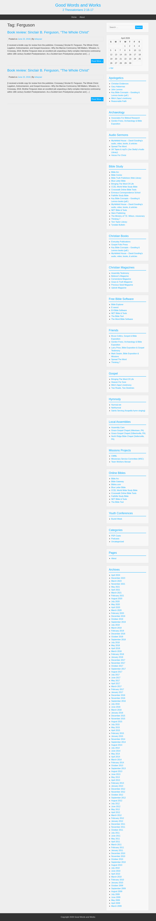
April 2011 (115, 842)
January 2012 (117, 821)
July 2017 (115, 675)
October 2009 (117, 886)
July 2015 (115, 724)
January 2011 (117, 850)
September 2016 (118, 701)
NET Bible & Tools (119, 210)
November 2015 (118, 719)
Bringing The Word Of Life (122, 184)
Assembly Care (117, 427)
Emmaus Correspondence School (125, 193)
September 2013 (118, 768)
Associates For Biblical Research (125, 118)
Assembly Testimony (120, 273)
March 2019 (116, 628)
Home (74, 17)
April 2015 (115, 730)
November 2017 (118, 663)
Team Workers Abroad (121, 462)
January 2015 (117, 736)
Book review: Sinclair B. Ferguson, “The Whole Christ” (48, 32)
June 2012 (115, 806)
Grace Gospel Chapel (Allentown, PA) (127, 430)
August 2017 (116, 672)
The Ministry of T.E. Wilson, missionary (128, 216)
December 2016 (118, 695)
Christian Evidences (119, 84)
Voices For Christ (118, 155)
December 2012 (118, 789)
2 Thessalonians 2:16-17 (78, 9)
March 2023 (116, 581)
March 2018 (116, 651)
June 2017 (115, 678)
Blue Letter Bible (118, 181)
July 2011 (115, 833)
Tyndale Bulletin (118, 225)
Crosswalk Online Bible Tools (123, 190)
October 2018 (117, 637)
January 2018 (117, 657)
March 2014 (116, 760)
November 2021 (118, 584)
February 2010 (117, 880)
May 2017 (115, 681)
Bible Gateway (117, 482)
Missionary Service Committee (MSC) (127, 459)
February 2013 (117, 783)
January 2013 (117, 786)
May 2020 (115, 604)
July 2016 (115, 704)
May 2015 (115, 727)
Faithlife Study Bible (119, 195)
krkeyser (38, 39)
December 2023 (118, 578)
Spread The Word (119, 146)
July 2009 (115, 894)
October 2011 (117, 830)
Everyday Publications (120, 242)
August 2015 (116, 722)
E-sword (114, 307)
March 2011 (116, 845)
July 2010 (115, 868)
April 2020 (115, 607)
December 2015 (118, 716)
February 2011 (117, 847)
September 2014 (118, 742)
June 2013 (115, 774)
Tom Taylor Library (119, 222)
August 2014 (116, 745)
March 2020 (116, 610)
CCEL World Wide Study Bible (124, 187)
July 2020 (115, 601)
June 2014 (115, 751)
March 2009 (116, 906)
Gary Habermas (118, 87)
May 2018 (115, 645)
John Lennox (116, 89)
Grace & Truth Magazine (121, 282)
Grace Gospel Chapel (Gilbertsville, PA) (128, 433)
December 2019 (118, 616)
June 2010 (115, 871)
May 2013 (115, 777)
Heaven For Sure (118, 382)
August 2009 (116, 891)
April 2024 (115, 575)
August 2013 (116, 771)
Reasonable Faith (119, 101)
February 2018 (117, 654)
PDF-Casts (116, 536)
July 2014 (115, 748)
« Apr (111, 68)
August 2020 (116, 599)
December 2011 (118, 824)
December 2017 (118, 660)
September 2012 (118, 798)
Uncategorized (117, 542)
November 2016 (118, 698)
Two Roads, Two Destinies (122, 388)
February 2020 (117, 613)
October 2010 (117, 859)
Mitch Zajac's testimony (121, 98)
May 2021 (115, 587)
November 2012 (118, 792)
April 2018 (115, 648)
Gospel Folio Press (119, 245)
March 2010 (116, 877)
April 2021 (115, 590)
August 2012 (116, 801)
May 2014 (115, 754)
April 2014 (115, 757)
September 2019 (118, 622)
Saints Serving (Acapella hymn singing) (128, 411)
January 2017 (117, 692)
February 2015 (117, 733)
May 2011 (115, 839)
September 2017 (118, 669)
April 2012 (115, 812)
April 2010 (115, 874)
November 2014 (118, 739)
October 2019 (117, 619)
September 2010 (118, 862)
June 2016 (115, 707)
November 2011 (118, 827)
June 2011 (115, 836)
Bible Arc (115, 172)
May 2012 (115, 809)
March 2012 (116, 815)
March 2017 (116, 686)
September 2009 (118, 888)
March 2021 (116, 593)
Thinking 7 (115, 219)
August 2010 (116, 865)
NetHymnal (116, 408)
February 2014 (117, 763)
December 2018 (118, 634)
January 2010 (117, 883)
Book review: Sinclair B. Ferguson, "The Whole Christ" (48, 70)
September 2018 (118, 640)
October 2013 (117, 765)
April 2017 (115, 683)
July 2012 (115, 804)
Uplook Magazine (118, 288)
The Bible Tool (117, 316)
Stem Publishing (118, 213)
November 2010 (118, 856)
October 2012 (117, 795)
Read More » (97, 61)
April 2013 (115, 780)
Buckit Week (116, 519)
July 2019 (115, 625)
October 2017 (117, 666)
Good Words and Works (78, 5)
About (82, 17)
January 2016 (117, 713)
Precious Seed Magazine (122, 285)
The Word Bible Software (122, 319)
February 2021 (117, 596)
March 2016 (116, 710)
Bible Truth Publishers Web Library (126, 178)
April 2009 (115, 903)
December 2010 (118, 853)
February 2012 (117, 818)
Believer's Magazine (120, 276)
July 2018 (115, 642)
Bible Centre (116, 175)
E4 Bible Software (119, 310)
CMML (114, 456)
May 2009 (115, 900)
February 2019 (117, 631)
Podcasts (115, 539)
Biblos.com (116, 484)
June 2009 (115, 897)
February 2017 (117, 689)
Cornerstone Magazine (121, 279)
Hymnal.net (116, 405)
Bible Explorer (117, 304)
